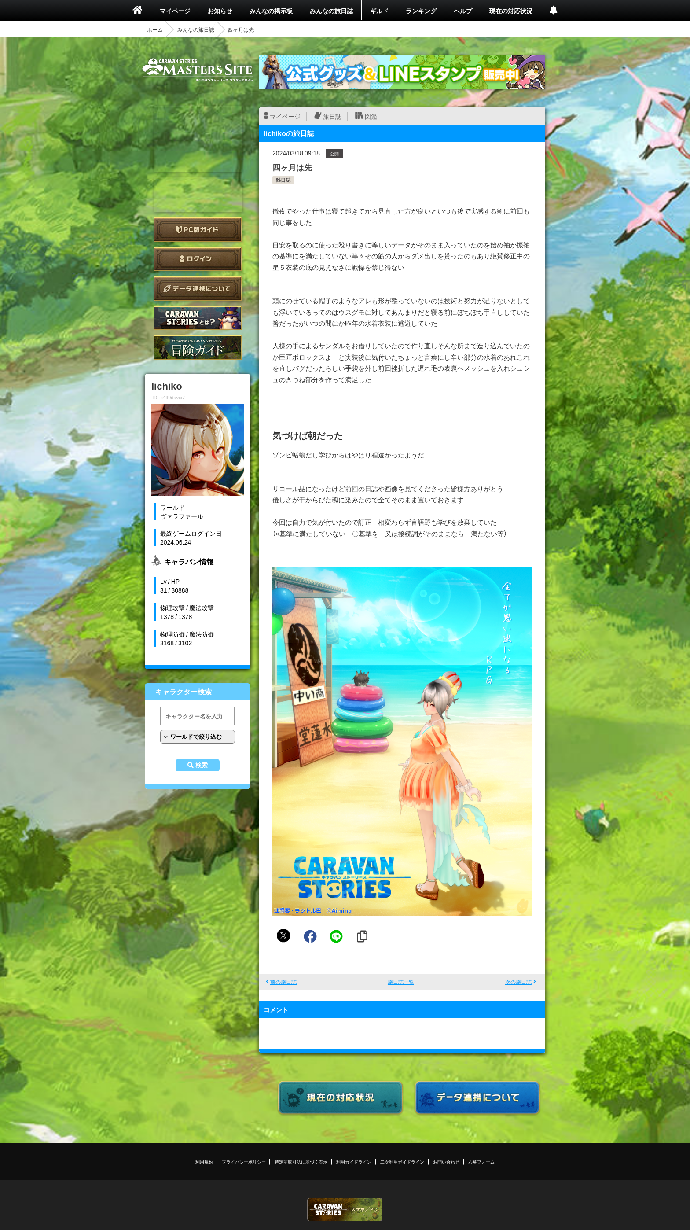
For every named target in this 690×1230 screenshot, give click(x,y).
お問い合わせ (446, 1161)
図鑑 (371, 116)
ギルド (379, 10)
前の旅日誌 (283, 982)
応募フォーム (481, 1161)
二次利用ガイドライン (402, 1161)
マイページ (175, 10)
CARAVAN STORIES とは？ (198, 318)
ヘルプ (463, 10)
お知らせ (220, 10)
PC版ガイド (198, 229)
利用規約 (204, 1161)
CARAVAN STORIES (345, 1209)
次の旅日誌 (518, 982)
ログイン (198, 259)
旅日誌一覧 (401, 982)
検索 (201, 765)
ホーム (155, 29)
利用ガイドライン (353, 1161)
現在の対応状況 (510, 10)
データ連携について (198, 288)
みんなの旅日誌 (331, 10)
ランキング (421, 10)
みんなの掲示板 (271, 10)
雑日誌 (283, 180)
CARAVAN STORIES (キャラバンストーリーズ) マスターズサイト (197, 70)
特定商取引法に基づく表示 (301, 1161)
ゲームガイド (198, 347)
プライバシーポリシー (244, 1161)
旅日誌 (332, 116)
